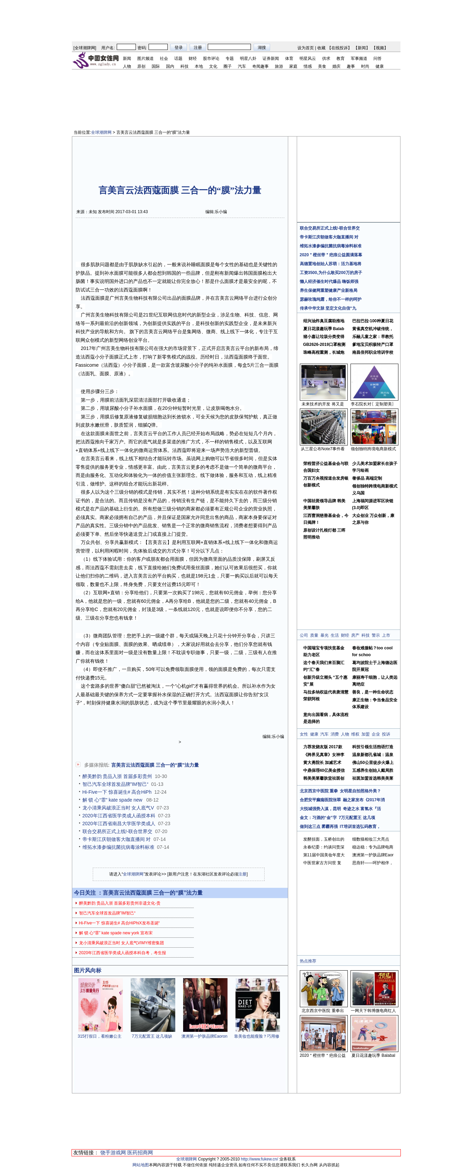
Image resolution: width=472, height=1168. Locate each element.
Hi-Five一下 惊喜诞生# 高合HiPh (117, 792)
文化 (213, 66)
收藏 (321, 48)
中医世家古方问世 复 (322, 862)
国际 (156, 66)
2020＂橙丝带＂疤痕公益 (323, 1055)
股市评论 (211, 58)
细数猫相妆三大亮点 (370, 839)
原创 (141, 66)
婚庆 (336, 66)
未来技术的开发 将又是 (323, 404)
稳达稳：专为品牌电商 (372, 847)
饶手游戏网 (113, 1152)
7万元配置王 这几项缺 (152, 1036)
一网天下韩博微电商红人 (373, 1010)
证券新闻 (271, 58)
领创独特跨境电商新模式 (373, 448)
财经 (193, 58)
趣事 (351, 66)
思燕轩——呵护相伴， (372, 862)
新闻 (362, 48)
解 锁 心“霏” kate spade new (113, 800)
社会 (164, 58)
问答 (377, 58)
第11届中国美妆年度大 (324, 855)
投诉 (386, 734)
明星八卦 (248, 58)
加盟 (365, 734)
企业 (376, 734)
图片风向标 (87, 970)
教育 (340, 58)
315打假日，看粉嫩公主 (100, 1036)
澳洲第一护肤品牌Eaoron (204, 1036)
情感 (308, 66)
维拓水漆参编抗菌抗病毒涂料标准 (118, 847)
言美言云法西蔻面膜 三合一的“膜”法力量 (155, 765)
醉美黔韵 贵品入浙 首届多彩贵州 (117, 776)
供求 (326, 58)
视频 (380, 48)
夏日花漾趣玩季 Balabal (373, 1055)
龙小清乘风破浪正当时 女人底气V (118, 807)
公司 (304, 635)
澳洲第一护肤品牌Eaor (373, 855)
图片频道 (145, 58)
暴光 (324, 635)
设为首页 (305, 48)
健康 (379, 66)
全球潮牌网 (85, 48)
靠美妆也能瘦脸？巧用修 (256, 1036)
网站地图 (140, 1165)
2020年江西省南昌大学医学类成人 (118, 823)
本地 (199, 66)
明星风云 (307, 58)
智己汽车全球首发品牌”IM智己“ (115, 784)
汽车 (242, 66)
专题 (230, 58)
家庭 (293, 66)
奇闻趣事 (260, 66)
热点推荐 (308, 961)
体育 (289, 58)
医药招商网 (140, 1152)
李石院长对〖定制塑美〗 (373, 404)
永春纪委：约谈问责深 (323, 847)
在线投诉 (339, 48)
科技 (184, 66)
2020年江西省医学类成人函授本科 (118, 815)
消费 (335, 734)
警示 (376, 635)
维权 (355, 734)
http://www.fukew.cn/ (259, 1159)
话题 (178, 58)
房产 (355, 635)
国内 (170, 66)
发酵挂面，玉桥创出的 (323, 839)
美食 (322, 66)
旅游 (279, 66)
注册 (242, 874)
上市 (386, 635)
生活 (335, 635)
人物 (127, 66)
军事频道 (359, 58)
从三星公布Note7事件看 (323, 448)
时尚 (365, 66)
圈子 (228, 66)
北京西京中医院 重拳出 (323, 1010)
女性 (304, 734)
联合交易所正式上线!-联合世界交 (117, 831)
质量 (314, 635)
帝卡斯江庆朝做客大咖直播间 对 (116, 839)
